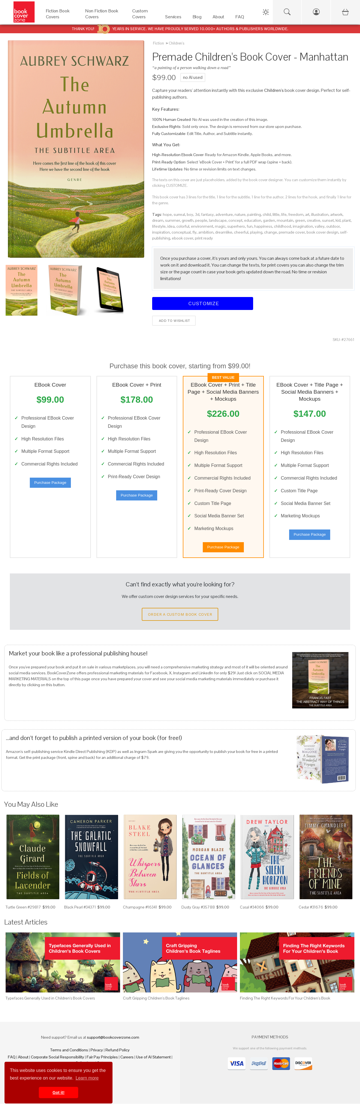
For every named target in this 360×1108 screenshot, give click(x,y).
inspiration (161, 232)
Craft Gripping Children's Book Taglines (156, 1002)
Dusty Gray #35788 (198, 911)
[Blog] (197, 18)
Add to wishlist (174, 321)
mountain (285, 220)
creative (313, 220)
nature (240, 214)
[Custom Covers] (143, 18)
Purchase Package (50, 484)
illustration (319, 214)
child (267, 214)
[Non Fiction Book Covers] (103, 18)
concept (235, 220)
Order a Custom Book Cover (180, 618)
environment (202, 226)
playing (256, 232)
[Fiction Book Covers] (60, 18)
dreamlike (223, 232)
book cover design (322, 232)
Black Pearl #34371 (80, 911)
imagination (303, 226)
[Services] (173, 18)
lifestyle (159, 226)
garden (269, 220)
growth (188, 220)
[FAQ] (239, 18)
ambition (205, 232)
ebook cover (182, 238)
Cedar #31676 (311, 911)
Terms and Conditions (69, 1054)
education (252, 220)
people (201, 220)
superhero (236, 226)
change (270, 232)
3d (197, 214)
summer (172, 220)
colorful (182, 226)
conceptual (181, 232)
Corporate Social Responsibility (57, 1061)
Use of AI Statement (153, 1061)
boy (190, 214)
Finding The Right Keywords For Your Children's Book (285, 1002)
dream (157, 220)
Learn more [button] (87, 1078)
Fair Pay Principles (102, 1061)
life (284, 214)
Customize (202, 303)
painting (254, 214)
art (307, 214)
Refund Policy (117, 1054)
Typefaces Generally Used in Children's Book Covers (50, 1002)
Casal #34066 (252, 911)
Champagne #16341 (140, 911)
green (300, 220)
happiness (263, 226)
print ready (204, 238)
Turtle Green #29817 (23, 911)
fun (250, 226)
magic (220, 226)
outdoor (333, 226)
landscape (218, 220)
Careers (127, 1061)
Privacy (97, 1054)
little (276, 214)
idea (171, 226)
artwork (336, 214)
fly (194, 232)
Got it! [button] (58, 1092)
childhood (282, 226)
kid (338, 220)
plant (346, 220)
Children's (176, 43)
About (23, 1061)
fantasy (207, 214)
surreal (179, 214)
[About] (218, 18)
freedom (295, 214)
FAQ (11, 1061)
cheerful (241, 232)
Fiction (158, 43)
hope (167, 214)
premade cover (292, 232)
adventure (224, 214)
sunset (328, 220)
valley (320, 226)
